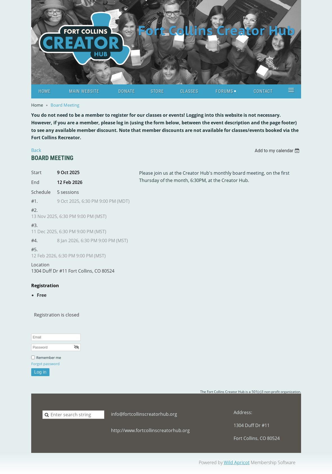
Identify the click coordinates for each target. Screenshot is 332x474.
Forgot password (45, 363)
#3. (34, 225)
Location (40, 265)
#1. (34, 201)
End (35, 182)
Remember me (48, 357)
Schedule (41, 192)
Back (36, 150)
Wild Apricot (237, 462)
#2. (34, 210)
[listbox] (278, 150)
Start (36, 172)
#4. (34, 240)
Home (37, 105)
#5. (34, 249)
